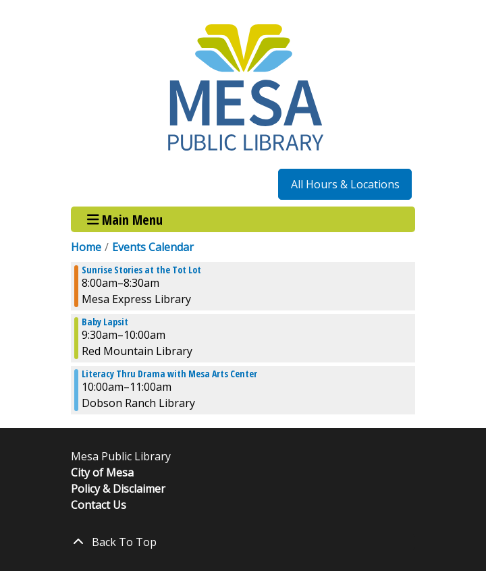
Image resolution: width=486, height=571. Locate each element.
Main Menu (125, 219)
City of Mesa (102, 472)
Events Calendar (153, 247)
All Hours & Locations (345, 184)
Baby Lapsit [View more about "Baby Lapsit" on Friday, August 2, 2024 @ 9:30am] (105, 322)
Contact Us (98, 504)
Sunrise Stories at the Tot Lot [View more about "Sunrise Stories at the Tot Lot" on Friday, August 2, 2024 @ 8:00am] (141, 270)
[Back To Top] (243, 542)
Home (86, 247)
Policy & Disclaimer (118, 488)
